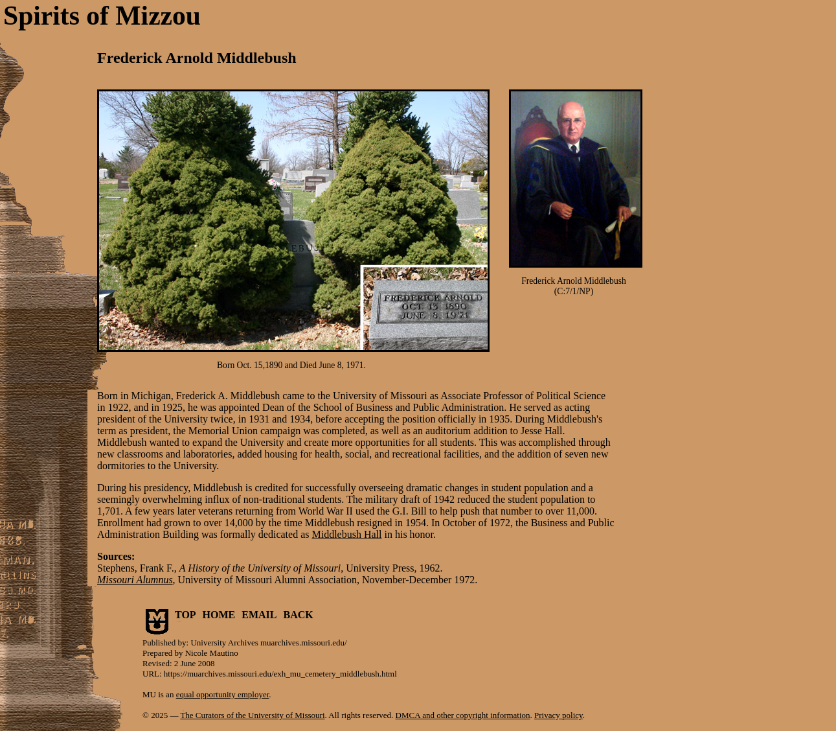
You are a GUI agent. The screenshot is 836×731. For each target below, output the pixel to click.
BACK (298, 614)
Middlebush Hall (347, 534)
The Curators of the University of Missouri (252, 715)
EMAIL (259, 614)
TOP (185, 614)
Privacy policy (558, 715)
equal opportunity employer (222, 694)
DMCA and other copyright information (463, 715)
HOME (219, 614)
